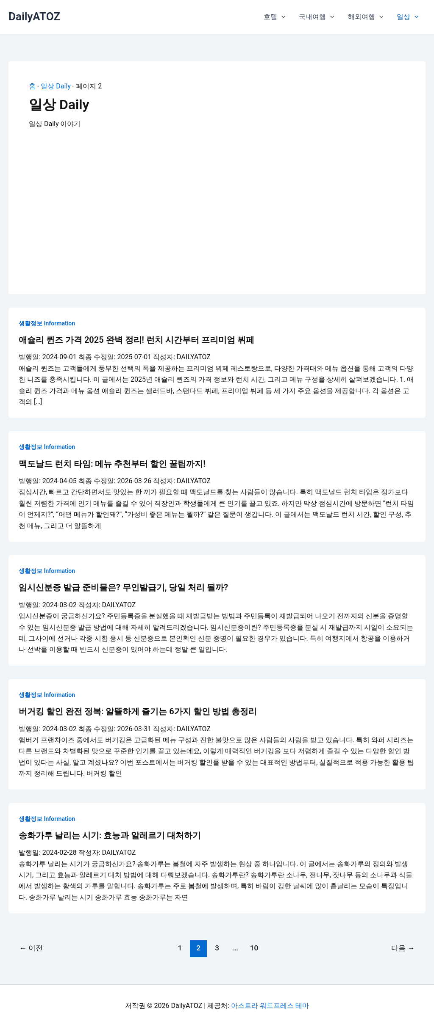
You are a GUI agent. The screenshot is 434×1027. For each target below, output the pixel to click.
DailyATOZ (34, 16)
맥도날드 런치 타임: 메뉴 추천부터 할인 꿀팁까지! (112, 464)
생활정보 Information (47, 323)
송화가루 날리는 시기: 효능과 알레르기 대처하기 (110, 835)
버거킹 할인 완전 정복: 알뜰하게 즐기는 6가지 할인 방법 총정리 (138, 711)
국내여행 (316, 17)
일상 (408, 17)
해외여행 (366, 17)
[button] (281, 17)
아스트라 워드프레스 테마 (270, 1006)
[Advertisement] (217, 202)
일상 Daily (56, 86)
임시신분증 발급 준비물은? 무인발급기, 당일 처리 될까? (123, 587)
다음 (403, 948)
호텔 (275, 17)
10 (254, 948)
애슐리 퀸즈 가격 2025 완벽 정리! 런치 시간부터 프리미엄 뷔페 (136, 340)
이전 (31, 948)
